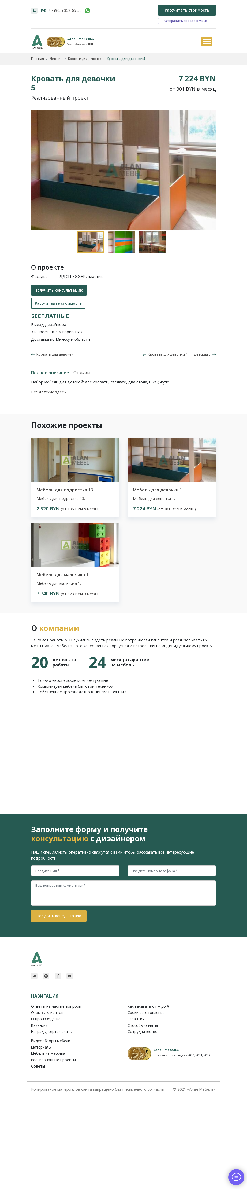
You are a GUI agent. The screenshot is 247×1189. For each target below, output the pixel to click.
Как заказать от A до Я (148, 1006)
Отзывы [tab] (81, 373)
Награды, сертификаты (52, 1031)
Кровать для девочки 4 (165, 354)
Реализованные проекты (53, 1059)
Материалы (41, 1047)
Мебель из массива (48, 1053)
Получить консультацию (59, 290)
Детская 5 (205, 354)
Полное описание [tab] (50, 373)
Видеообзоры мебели (50, 1040)
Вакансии (39, 1025)
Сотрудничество (143, 1031)
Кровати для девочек (54, 354)
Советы (38, 1066)
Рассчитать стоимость (187, 10)
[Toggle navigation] (206, 42)
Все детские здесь (48, 391)
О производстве (46, 1018)
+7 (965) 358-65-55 (65, 10)
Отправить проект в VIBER (185, 21)
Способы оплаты (143, 1025)
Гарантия (136, 1018)
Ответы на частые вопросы (56, 1006)
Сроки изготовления (146, 1012)
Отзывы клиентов (47, 1012)
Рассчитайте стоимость (58, 303)
